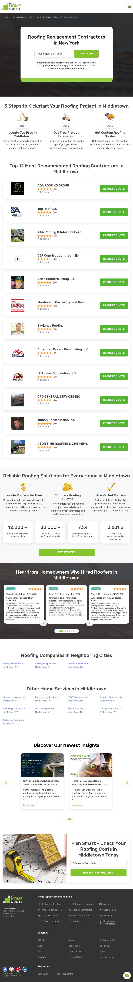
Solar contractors (48, 916)
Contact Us (74, 946)
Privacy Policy (75, 957)
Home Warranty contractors (108, 922)
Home (7, 17)
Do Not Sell (104, 946)
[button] (58, 631)
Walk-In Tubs (107, 910)
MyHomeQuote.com (16, 973)
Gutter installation (49, 921)
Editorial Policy (106, 957)
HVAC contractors (79, 916)
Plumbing (106, 916)
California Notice (107, 940)
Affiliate (41, 940)
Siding (104, 904)
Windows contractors (50, 910)
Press (102, 951)
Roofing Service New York (40, 17)
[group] (42, 781)
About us (73, 940)
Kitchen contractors (80, 910)
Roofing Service (19, 17)
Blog (40, 946)
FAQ (40, 951)
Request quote (114, 188)
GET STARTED (66, 552)
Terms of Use (75, 951)
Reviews (42, 957)
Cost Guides (43, 974)
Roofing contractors (49, 904)
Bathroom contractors (81, 904)
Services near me (64, 974)
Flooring (74, 921)
